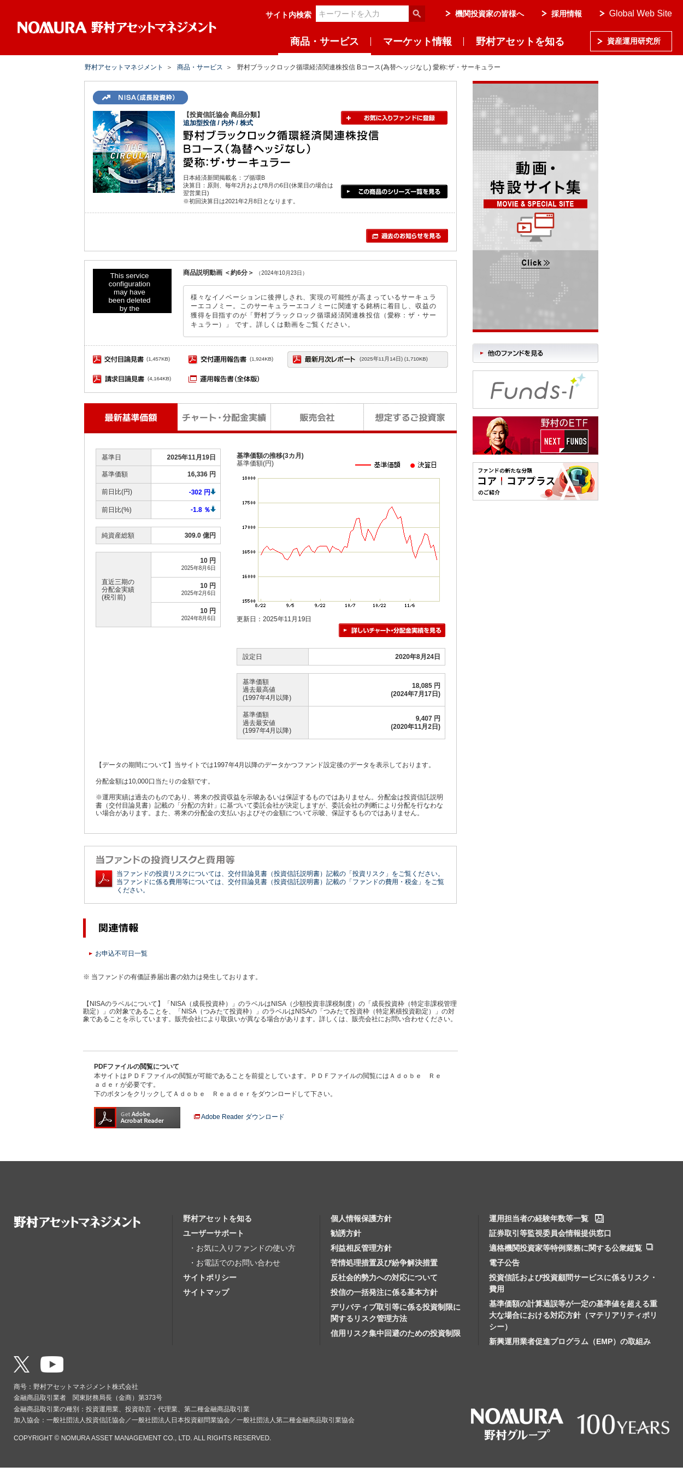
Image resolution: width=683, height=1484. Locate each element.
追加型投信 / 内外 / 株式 (218, 123)
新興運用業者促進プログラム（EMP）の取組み (570, 1341)
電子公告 (504, 1262)
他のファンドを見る (535, 353)
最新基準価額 (131, 417)
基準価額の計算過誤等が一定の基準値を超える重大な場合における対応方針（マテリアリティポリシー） (573, 1315)
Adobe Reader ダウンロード (243, 1117)
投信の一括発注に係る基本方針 (384, 1292)
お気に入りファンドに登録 (394, 118)
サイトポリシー (210, 1277)
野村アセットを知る (520, 41)
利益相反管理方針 (361, 1248)
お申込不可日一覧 (121, 953)
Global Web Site (640, 13)
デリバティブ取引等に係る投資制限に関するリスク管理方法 (396, 1313)
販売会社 (317, 417)
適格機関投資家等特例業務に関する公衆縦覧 (565, 1248)
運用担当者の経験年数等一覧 (538, 1218)
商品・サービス (324, 41)
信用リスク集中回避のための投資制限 (396, 1333)
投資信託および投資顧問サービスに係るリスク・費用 (573, 1283)
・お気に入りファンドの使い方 (242, 1248)
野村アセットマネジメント (124, 67)
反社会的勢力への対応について (384, 1277)
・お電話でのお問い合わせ (234, 1262)
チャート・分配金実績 (224, 417)
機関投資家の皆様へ (489, 13)
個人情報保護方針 (361, 1218)
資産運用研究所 (634, 41)
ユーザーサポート (213, 1233)
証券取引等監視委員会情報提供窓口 (550, 1233)
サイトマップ (206, 1292)
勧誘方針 (346, 1233)
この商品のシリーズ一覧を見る (394, 191)
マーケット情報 (417, 41)
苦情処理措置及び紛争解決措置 (384, 1262)
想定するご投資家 (410, 417)
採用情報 (566, 13)
